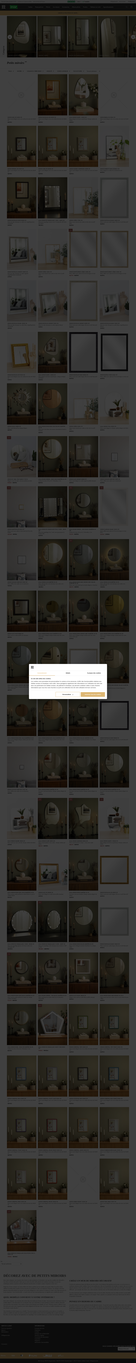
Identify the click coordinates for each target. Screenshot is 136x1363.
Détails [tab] (68, 673)
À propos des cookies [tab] (94, 673)
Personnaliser (67, 694)
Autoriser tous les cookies (93, 694)
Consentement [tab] (41, 673)
